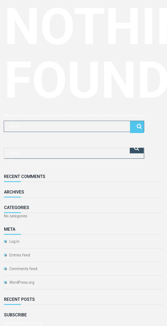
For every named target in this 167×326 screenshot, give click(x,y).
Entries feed (19, 255)
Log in (14, 241)
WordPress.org (21, 282)
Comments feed (23, 269)
